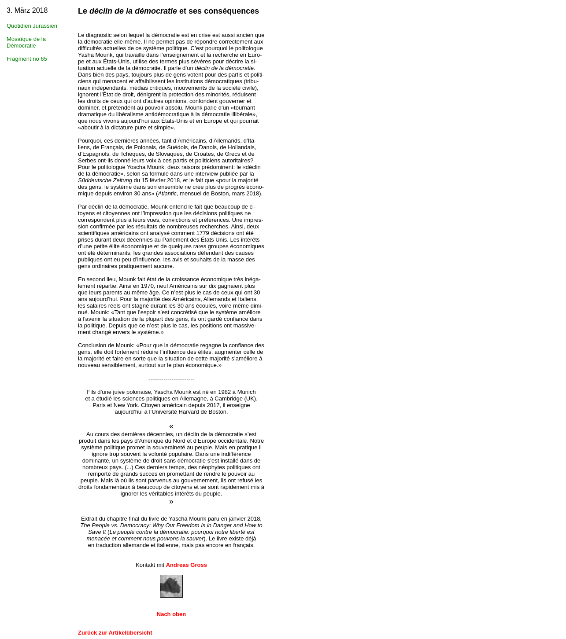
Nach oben (171, 614)
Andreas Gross (186, 565)
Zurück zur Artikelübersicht (115, 632)
